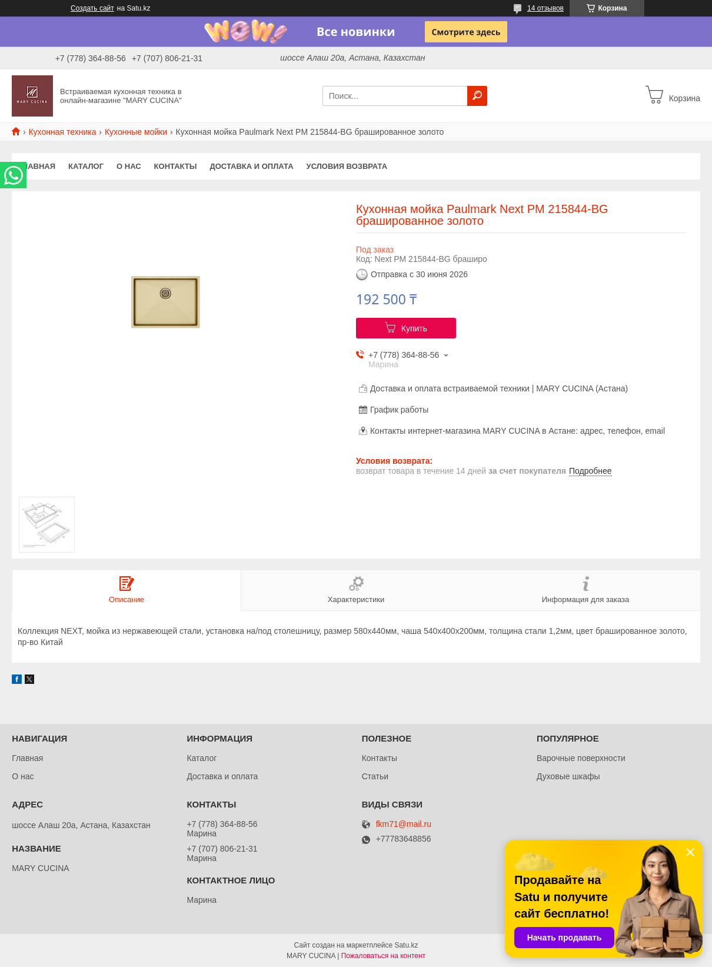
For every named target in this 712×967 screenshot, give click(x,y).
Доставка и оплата (251, 166)
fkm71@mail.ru (403, 824)
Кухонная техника (62, 132)
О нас (129, 166)
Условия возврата (347, 166)
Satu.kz (406, 945)
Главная (36, 166)
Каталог (86, 166)
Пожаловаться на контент (383, 956)
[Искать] (477, 96)
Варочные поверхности (581, 758)
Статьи (375, 776)
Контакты (175, 166)
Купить (414, 328)
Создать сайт (92, 8)
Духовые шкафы (568, 776)
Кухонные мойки (136, 132)
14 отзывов (545, 8)
